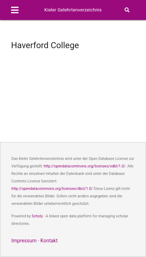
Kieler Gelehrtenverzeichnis (73, 9)
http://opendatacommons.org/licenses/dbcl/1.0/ (52, 188)
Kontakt (48, 240)
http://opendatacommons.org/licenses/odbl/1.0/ (85, 166)
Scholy (37, 216)
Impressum (23, 240)
